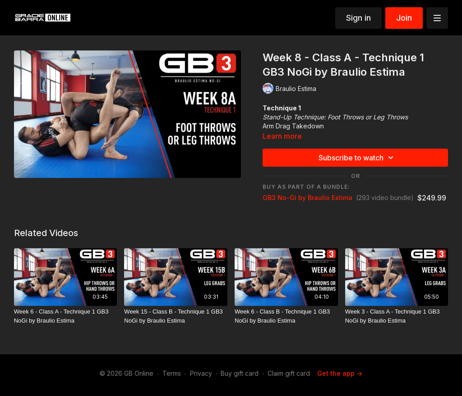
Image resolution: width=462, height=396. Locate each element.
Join (404, 18)
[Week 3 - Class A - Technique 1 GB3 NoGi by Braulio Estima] (396, 316)
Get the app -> (339, 373)
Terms (171, 373)
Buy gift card (240, 373)
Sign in (358, 18)
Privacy (201, 373)
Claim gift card (289, 373)
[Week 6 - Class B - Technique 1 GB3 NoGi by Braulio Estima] (286, 316)
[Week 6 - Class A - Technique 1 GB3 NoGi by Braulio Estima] (65, 316)
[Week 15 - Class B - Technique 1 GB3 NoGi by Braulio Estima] (175, 316)
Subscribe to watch (357, 157)
